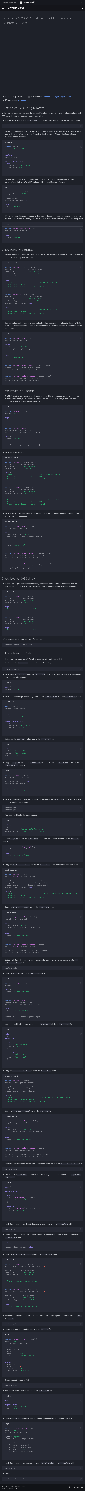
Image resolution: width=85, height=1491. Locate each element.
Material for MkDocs (15, 1488)
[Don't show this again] (82, 2)
